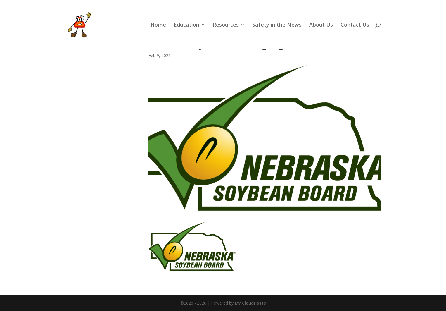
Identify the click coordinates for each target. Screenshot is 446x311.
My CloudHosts (250, 303)
